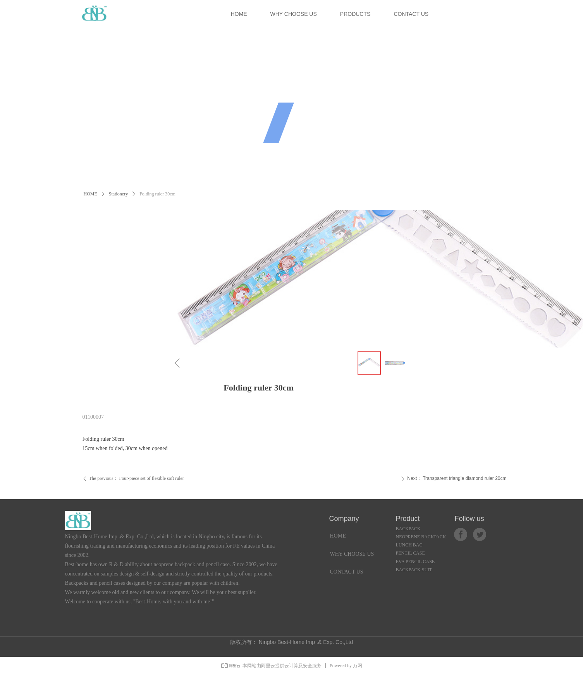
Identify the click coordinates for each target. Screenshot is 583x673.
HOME (90, 194)
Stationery (118, 194)
